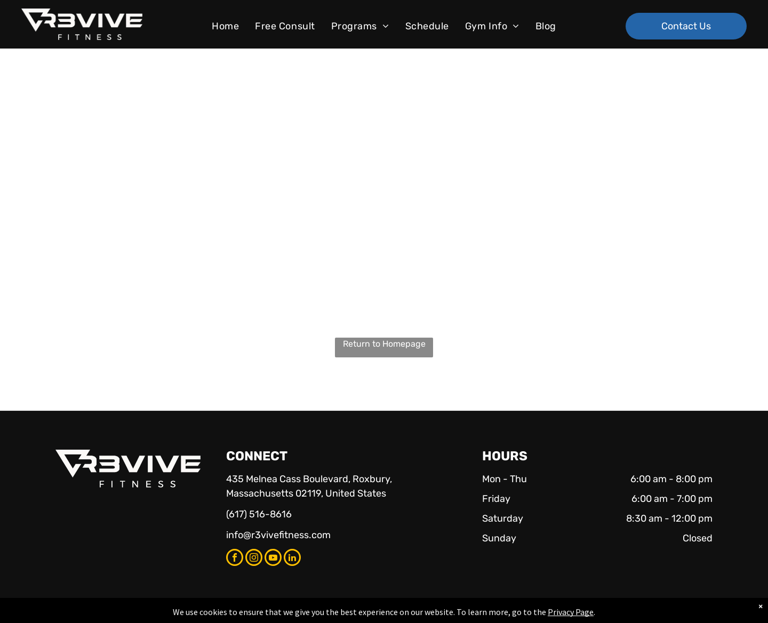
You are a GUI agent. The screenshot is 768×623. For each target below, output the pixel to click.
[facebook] (234, 559)
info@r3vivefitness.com (278, 535)
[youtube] (273, 559)
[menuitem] (225, 26)
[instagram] (253, 559)
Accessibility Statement (405, 613)
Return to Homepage (384, 344)
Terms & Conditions (472, 613)
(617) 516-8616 (259, 514)
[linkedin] (292, 559)
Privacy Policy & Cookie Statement (317, 613)
